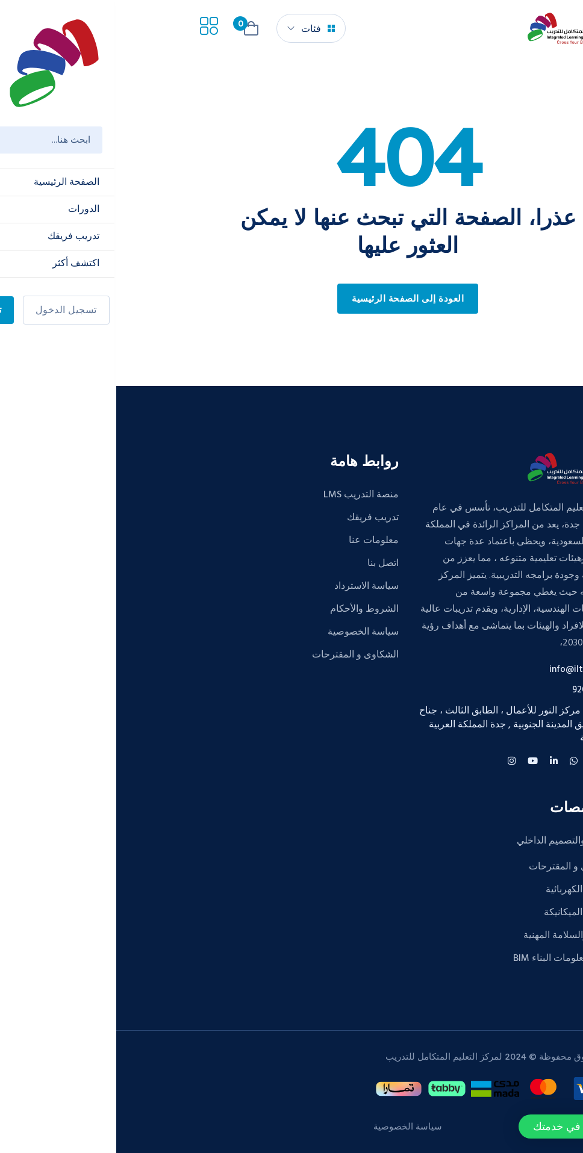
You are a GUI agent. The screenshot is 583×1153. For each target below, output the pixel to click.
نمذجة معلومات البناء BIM (448, 958)
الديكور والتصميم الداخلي (450, 841)
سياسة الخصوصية (246, 632)
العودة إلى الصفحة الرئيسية (291, 299)
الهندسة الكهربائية (464, 890)
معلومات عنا (257, 541)
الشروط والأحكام (248, 609)
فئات (202, 28)
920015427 (477, 690)
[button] (487, 1126)
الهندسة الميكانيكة (463, 913)
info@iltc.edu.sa (466, 670)
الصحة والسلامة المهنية (453, 935)
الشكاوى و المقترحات (239, 655)
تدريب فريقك (256, 518)
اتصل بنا (266, 563)
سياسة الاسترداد (250, 586)
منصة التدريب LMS (244, 495)
